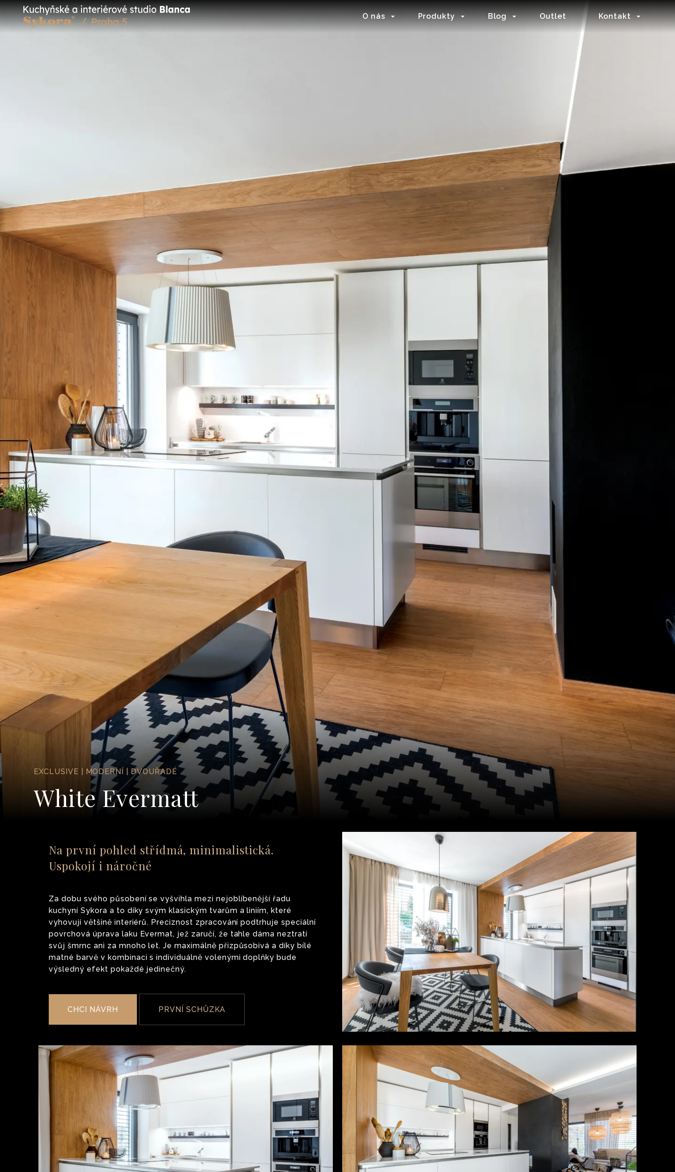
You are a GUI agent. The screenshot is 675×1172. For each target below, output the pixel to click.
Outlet (553, 16)
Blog (497, 16)
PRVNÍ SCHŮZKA (191, 1009)
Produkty (437, 16)
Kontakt (615, 16)
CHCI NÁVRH (93, 1009)
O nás (373, 16)
